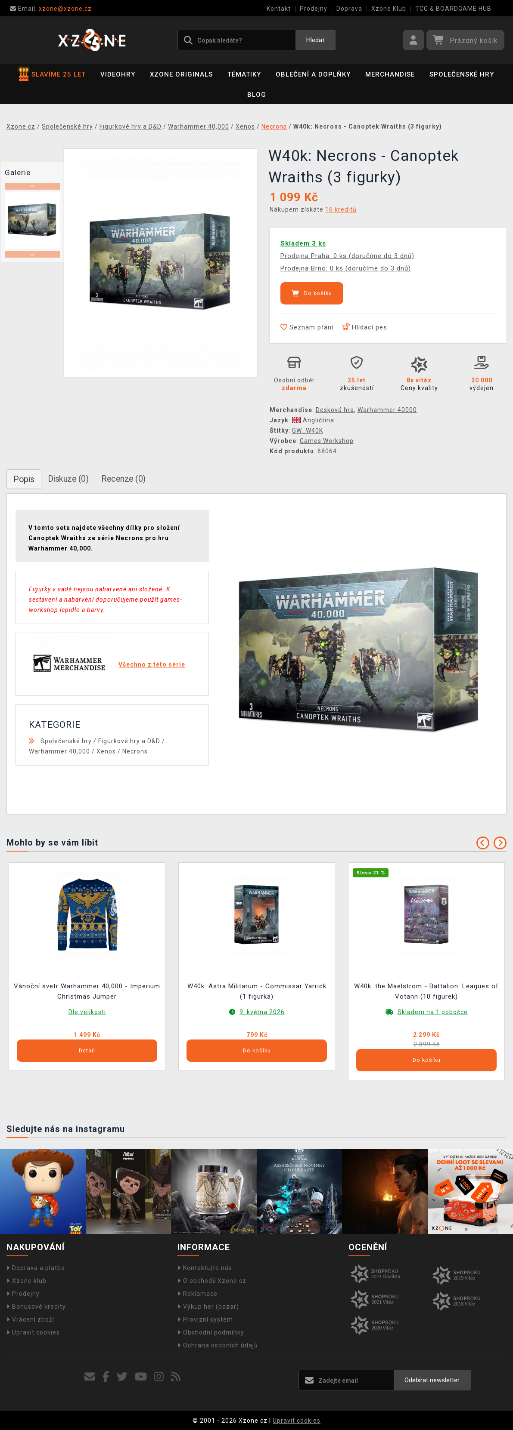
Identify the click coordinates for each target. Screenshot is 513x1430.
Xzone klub (26, 1280)
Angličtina (313, 420)
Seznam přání (306, 327)
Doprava (349, 8)
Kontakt (279, 8)
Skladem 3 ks (303, 243)
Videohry (117, 74)
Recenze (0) (123, 479)
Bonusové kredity (36, 1306)
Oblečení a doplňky (313, 74)
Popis (23, 479)
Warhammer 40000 (387, 409)
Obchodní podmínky (210, 1332)
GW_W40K (307, 430)
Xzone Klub (388, 8)
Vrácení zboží (30, 1319)
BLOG (256, 94)
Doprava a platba (35, 1267)
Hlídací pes (364, 327)
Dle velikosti (87, 1012)
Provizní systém (205, 1319)
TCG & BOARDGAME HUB (453, 8)
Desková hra (335, 409)
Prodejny (313, 8)
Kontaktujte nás (204, 1267)
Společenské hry (461, 74)
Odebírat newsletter (432, 1380)
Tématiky (244, 74)
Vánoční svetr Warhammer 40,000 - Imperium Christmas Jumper (87, 991)
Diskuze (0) (68, 479)
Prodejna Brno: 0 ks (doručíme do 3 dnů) (345, 268)
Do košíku (312, 293)
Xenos (106, 751)
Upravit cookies (33, 1332)
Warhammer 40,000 (59, 751)
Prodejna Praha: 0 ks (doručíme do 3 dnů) (347, 256)
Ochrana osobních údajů (217, 1345)
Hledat (315, 40)
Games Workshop (327, 440)
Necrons (135, 751)
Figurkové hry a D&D (129, 741)
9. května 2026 (262, 1012)
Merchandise (390, 74)
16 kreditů (341, 209)
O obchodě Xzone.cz (211, 1280)
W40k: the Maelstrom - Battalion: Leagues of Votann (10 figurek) (426, 991)
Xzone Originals (181, 74)
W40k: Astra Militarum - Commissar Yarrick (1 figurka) (256, 991)
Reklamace (197, 1293)
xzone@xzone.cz (51, 8)
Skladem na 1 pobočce (433, 1012)
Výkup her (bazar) (208, 1306)
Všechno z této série (151, 664)
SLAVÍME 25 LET (52, 74)
